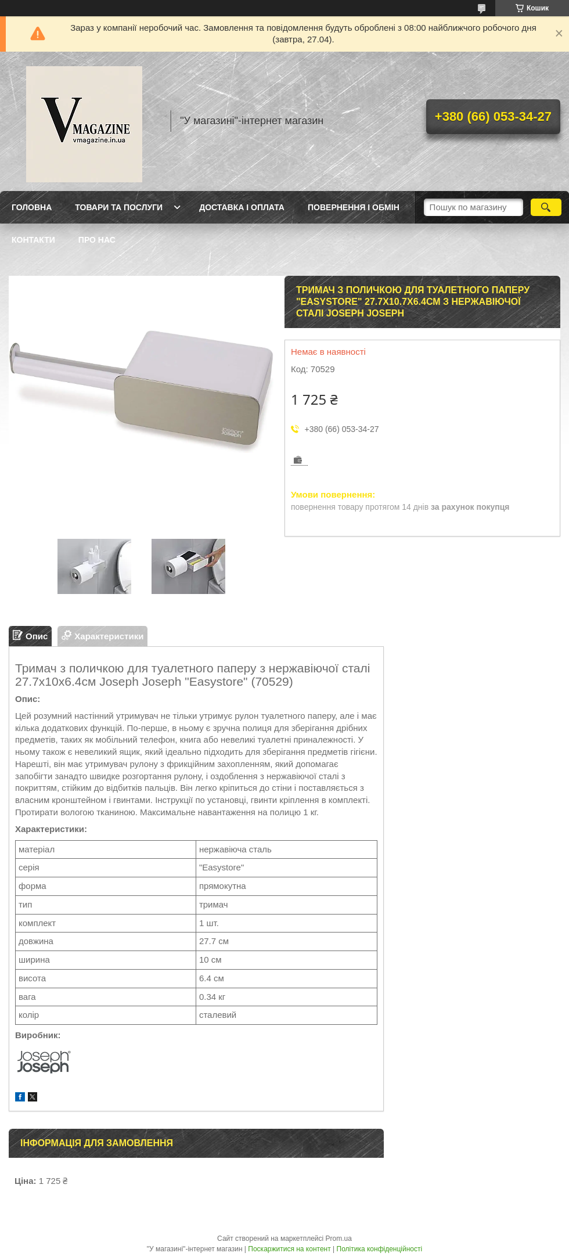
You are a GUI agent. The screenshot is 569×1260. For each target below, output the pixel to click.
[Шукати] (546, 207)
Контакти (33, 239)
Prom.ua (339, 1238)
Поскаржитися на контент (289, 1249)
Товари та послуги (119, 207)
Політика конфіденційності (380, 1249)
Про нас (97, 239)
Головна (32, 207)
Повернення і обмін (353, 207)
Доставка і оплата (241, 207)
